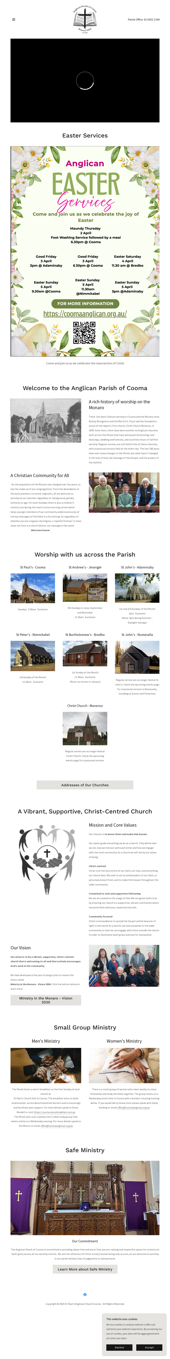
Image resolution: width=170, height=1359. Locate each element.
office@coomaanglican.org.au (57, 1125)
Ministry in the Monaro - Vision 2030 (45, 1000)
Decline (119, 1347)
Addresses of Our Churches (85, 785)
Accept (149, 1347)
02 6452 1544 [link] (151, 19)
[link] (85, 19)
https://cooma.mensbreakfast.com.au (54, 1112)
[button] (14, 19)
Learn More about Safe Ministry (85, 1269)
